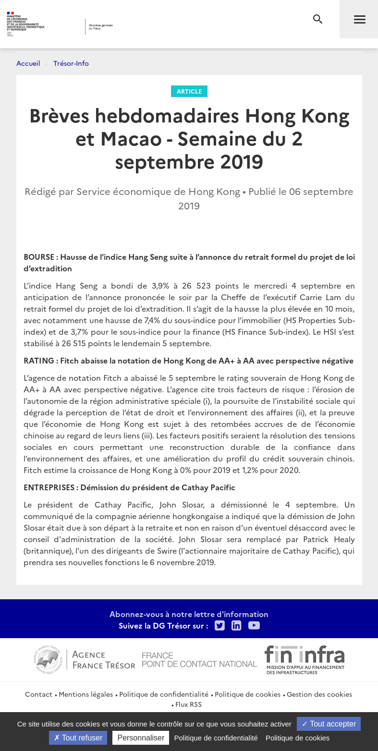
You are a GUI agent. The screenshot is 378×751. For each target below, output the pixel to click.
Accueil (28, 63)
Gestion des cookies (319, 694)
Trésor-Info (71, 63)
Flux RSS (188, 704)
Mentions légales (86, 694)
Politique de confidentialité (163, 694)
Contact (38, 694)
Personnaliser (140, 738)
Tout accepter (329, 724)
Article (189, 91)
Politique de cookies (247, 694)
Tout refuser (78, 738)
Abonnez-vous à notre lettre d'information (189, 614)
